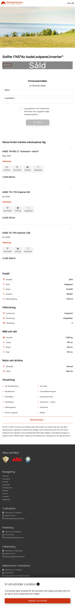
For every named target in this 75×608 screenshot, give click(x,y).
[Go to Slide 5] (46, 65)
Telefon (7, 90)
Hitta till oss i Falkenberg (13, 551)
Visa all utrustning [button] (37, 420)
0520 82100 (9, 573)
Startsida (5, 476)
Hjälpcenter (6, 499)
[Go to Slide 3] (26, 65)
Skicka (37, 122)
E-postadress (9, 98)
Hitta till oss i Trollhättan (13, 513)
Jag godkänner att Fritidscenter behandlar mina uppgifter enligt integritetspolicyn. (34, 111)
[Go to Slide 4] (36, 65)
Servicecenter (7, 488)
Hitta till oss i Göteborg (13, 532)
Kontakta (5, 496)
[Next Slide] (69, 62)
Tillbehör (5, 491)
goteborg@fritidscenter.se (14, 537)
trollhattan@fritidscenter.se (14, 518)
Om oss (5, 493)
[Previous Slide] (5, 62)
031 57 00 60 (9, 535)
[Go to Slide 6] (56, 65)
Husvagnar (6, 479)
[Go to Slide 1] (7, 65)
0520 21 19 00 (10, 515)
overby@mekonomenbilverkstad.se (17, 576)
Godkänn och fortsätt (37, 601)
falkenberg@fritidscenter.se (15, 557)
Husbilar (5, 482)
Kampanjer (6, 485)
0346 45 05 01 (10, 554)
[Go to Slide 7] (65, 65)
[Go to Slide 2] (17, 65)
